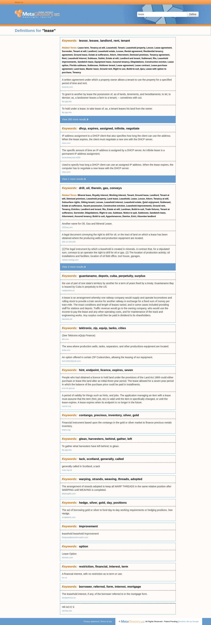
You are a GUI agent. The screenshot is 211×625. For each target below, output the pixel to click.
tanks (112, 328)
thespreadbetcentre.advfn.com (75, 537)
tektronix (85, 328)
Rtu (154, 58)
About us (19, 2)
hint (81, 370)
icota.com (66, 350)
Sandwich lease (85, 62)
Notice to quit (130, 213)
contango (85, 415)
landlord (106, 40)
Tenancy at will (97, 48)
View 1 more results (74, 179)
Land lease (79, 69)
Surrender (67, 51)
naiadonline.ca (68, 290)
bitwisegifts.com (69, 494)
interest (114, 566)
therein (96, 188)
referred (99, 586)
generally (107, 459)
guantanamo (88, 276)
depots (103, 276)
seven (128, 370)
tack (82, 459)
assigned (106, 128)
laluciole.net (67, 319)
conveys (116, 188)
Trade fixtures (152, 209)
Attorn (113, 55)
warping (84, 479)
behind (110, 439)
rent (116, 40)
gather (121, 439)
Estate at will (112, 58)
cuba (113, 276)
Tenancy (77, 72)
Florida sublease (78, 65)
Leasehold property (135, 48)
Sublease (92, 58)
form (109, 586)
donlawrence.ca (69, 598)
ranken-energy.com (70, 260)
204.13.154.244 (68, 242)
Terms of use (106, 621)
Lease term (83, 48)
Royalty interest (100, 195)
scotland (93, 459)
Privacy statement (91, 621)
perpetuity (126, 276)
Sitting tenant (88, 202)
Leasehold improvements (139, 206)
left (129, 439)
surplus (140, 276)
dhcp (82, 128)
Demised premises (139, 55)
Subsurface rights (71, 202)
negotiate (133, 128)
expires (93, 128)
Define (192, 14)
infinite (120, 128)
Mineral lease (84, 195)
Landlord (92, 51)
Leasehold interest (77, 58)
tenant (125, 40)
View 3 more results (74, 266)
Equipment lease (103, 62)
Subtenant (146, 58)
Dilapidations (137, 62)
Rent (64, 58)
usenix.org (66, 406)
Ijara (142, 69)
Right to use (119, 69)
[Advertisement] (30, 90)
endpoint (92, 370)
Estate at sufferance (99, 55)
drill (81, 188)
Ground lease (80, 55)
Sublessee (93, 65)
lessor (83, 40)
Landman (125, 209)
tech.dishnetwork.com (71, 361)
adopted (136, 479)
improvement (88, 526)
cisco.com (66, 143)
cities (122, 328)
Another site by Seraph (189, 621)
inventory (115, 415)
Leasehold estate (106, 51)
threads (123, 479)
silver (127, 415)
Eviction (75, 209)
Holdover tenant (107, 65)
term (125, 566)
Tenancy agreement (159, 55)
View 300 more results (75, 119)
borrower (85, 586)
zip (95, 328)
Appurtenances (113, 216)
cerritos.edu (67, 611)
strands (97, 479)
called (119, 459)
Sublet (101, 58)
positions (120, 502)
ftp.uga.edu (67, 101)
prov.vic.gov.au (68, 388)
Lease (134, 199)
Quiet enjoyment (150, 202)
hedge (83, 502)
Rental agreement (133, 51)
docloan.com (67, 557)
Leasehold (111, 48)
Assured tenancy (120, 62)
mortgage (134, 586)
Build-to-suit (133, 69)
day (109, 502)
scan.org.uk (67, 470)
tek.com (65, 339)
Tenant (121, 48)
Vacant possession (92, 206)
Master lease (92, 69)
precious (100, 415)
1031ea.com (67, 227)
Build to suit (98, 216)
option (83, 546)
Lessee (119, 51)
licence (105, 370)
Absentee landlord (146, 216)
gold (135, 415)
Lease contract (142, 65)
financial (101, 566)
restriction (86, 566)
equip (103, 328)
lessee (93, 40)
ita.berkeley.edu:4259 (71, 157)
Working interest (117, 195)
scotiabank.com (68, 517)
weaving (110, 479)
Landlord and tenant (130, 58)
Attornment (123, 55)
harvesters (96, 439)
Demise (126, 216)
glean (83, 439)
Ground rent (106, 69)
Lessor (149, 48)
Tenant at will (79, 51)
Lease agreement (163, 48)
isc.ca (64, 578)
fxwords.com (67, 87)
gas (105, 188)
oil (88, 188)
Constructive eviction (156, 62)
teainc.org (66, 430)
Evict (133, 216)
